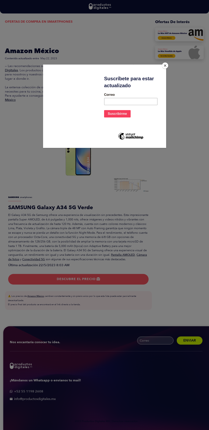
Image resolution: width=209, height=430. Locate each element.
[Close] (165, 66)
